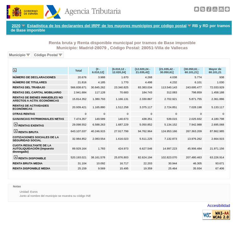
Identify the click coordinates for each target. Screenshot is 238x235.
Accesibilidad (218, 205)
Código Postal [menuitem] (46, 55)
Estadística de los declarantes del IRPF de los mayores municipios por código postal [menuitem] (106, 26)
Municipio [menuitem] (17, 55)
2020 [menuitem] (16, 26)
